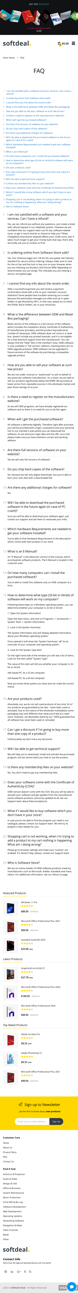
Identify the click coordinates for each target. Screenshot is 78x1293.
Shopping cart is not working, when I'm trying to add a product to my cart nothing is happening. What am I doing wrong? (39, 201)
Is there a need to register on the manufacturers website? (35, 115)
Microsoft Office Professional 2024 (38, 1005)
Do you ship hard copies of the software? (26, 128)
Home (6, 1142)
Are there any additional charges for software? (29, 132)
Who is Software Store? (17, 206)
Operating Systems (12, 1216)
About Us (7, 1147)
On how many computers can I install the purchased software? (37, 156)
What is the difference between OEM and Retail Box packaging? (38, 106)
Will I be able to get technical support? (25, 179)
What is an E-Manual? (17, 151)
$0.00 (64, 43)
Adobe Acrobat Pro (30, 1034)
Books (6, 1234)
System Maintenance (13, 1192)
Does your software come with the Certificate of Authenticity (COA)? (40, 187)
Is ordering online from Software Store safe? (28, 98)
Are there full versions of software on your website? (32, 124)
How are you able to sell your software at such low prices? (35, 111)
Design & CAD (10, 1183)
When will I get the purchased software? (26, 119)
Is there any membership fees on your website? (30, 183)
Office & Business (12, 1188)
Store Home (9, 57)
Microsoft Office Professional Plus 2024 (40, 987)
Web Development (12, 1211)
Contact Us (8, 1161)
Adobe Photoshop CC (31, 1052)
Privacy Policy (9, 1152)
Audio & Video (10, 1178)
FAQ (5, 1156)
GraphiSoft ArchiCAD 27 (33, 968)
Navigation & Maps (12, 1225)
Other (6, 1239)
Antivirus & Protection (14, 1174)
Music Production (12, 1197)
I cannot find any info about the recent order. (29, 102)
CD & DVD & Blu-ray (13, 1202)
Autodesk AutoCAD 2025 (33, 939)
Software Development (14, 1206)
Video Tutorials (10, 1230)
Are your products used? (18, 167)
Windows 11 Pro (29, 902)
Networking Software (13, 1220)
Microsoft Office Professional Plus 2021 (40, 921)
